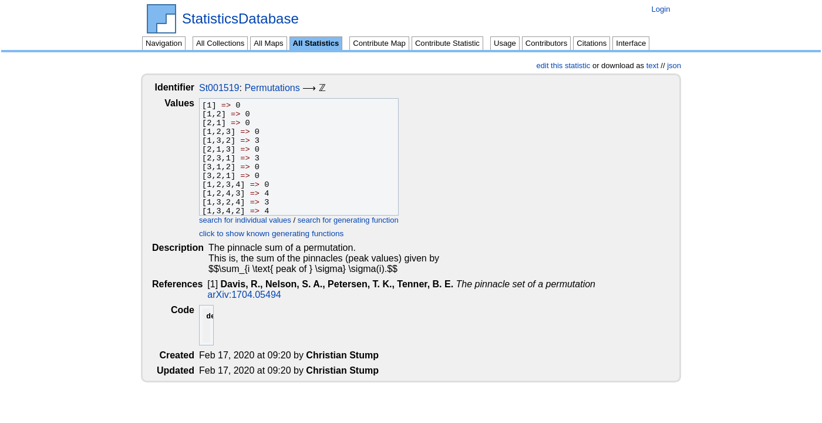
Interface (631, 43)
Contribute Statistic (447, 43)
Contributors (546, 43)
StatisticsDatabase (240, 19)
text (652, 65)
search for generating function (357, 220)
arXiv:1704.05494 (245, 295)
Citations (592, 43)
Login (660, 9)
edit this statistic (564, 65)
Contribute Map (379, 43)
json (674, 65)
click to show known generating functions (280, 233)
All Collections (220, 43)
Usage (505, 43)
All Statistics (316, 43)
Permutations (281, 88)
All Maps (268, 43)
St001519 (228, 88)
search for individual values (254, 220)
